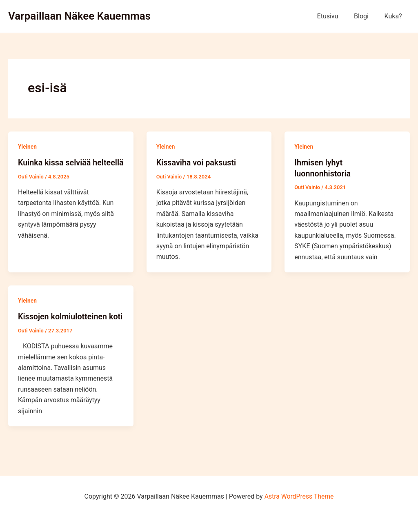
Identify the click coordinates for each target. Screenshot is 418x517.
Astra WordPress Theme (299, 496)
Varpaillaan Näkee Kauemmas (79, 16)
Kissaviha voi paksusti (197, 162)
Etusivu (334, 16)
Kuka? (394, 16)
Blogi (365, 16)
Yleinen (27, 146)
